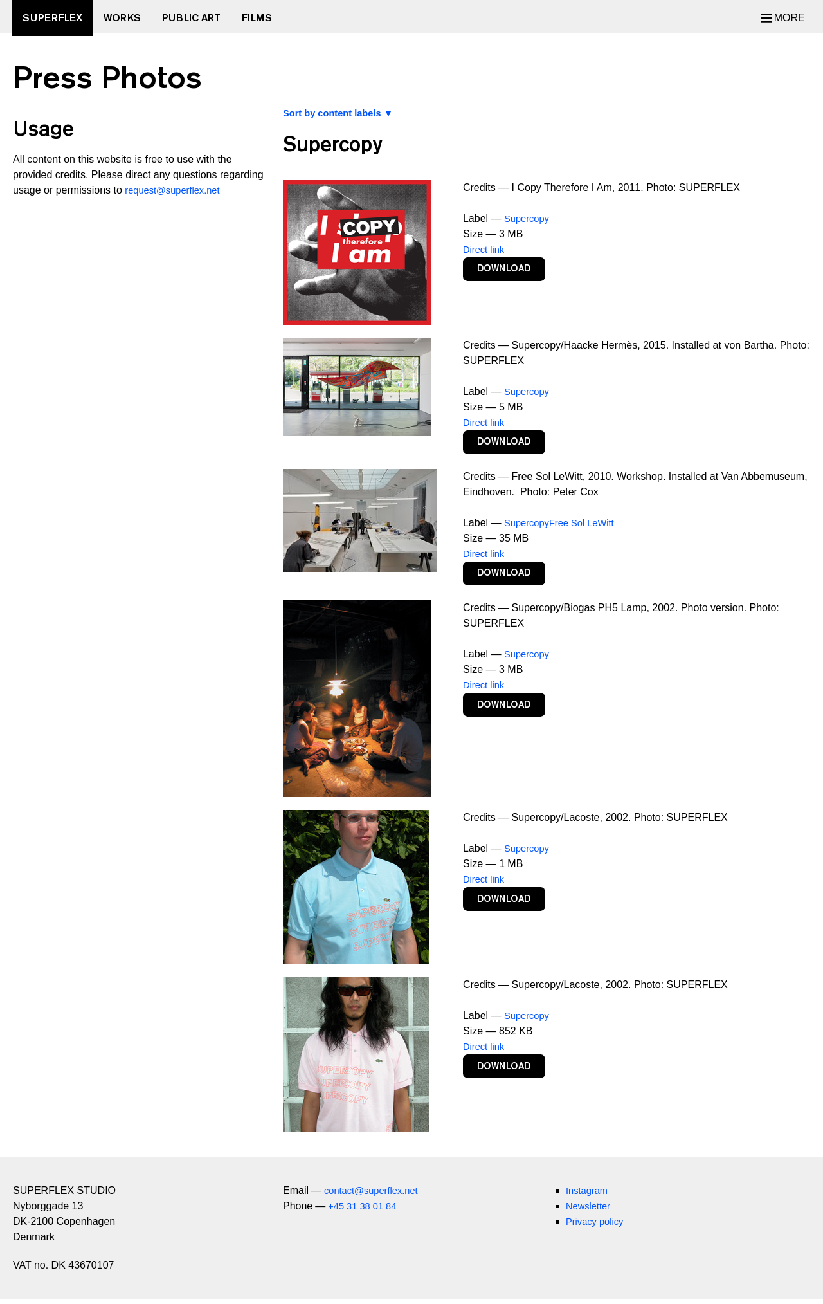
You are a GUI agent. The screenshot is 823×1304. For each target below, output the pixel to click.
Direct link (485, 249)
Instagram (588, 1195)
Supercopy (529, 218)
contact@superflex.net (375, 1195)
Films (273, 18)
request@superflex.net (176, 190)
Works (130, 18)
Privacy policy (597, 1226)
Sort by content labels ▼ (343, 112)
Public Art (203, 18)
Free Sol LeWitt (589, 525)
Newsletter (590, 1211)
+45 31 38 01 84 (365, 1211)
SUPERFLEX (56, 18)
